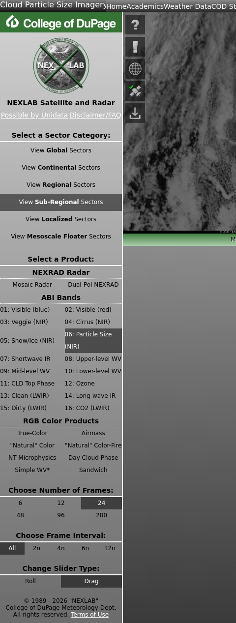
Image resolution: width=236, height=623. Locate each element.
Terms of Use (90, 614)
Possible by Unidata (34, 115)
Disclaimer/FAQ (95, 115)
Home (116, 6)
